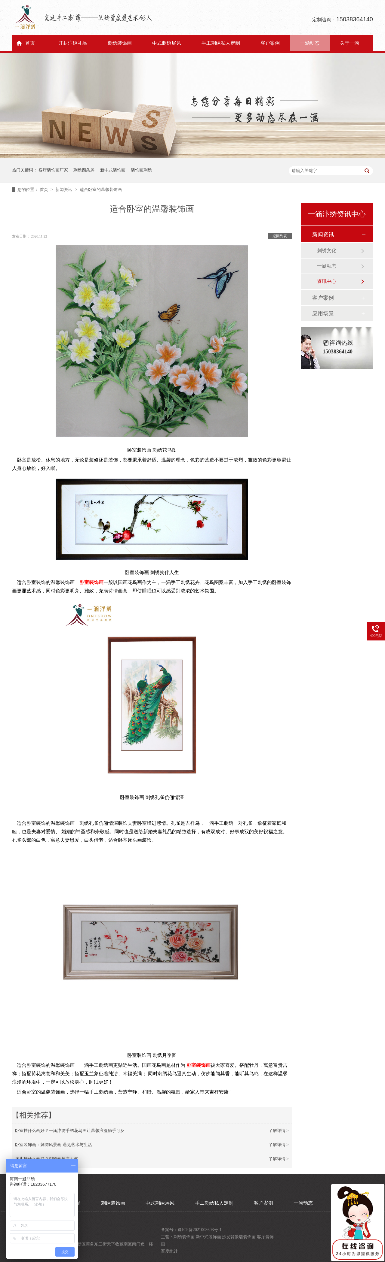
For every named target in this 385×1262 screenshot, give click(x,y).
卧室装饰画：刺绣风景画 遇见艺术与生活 (53, 1144)
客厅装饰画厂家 (53, 170)
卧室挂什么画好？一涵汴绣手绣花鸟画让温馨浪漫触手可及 (70, 1130)
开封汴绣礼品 (72, 43)
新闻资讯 (64, 189)
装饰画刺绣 (141, 170)
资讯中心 (326, 281)
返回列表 (280, 236)
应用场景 (323, 313)
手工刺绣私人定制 (221, 43)
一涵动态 (309, 43)
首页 (30, 43)
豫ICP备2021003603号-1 (199, 1229)
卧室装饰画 (91, 582)
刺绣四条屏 (83, 170)
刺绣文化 (326, 250)
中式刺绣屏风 (166, 43)
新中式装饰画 (112, 170)
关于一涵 (349, 43)
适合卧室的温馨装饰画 (101, 189)
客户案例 (270, 43)
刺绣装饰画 (120, 43)
